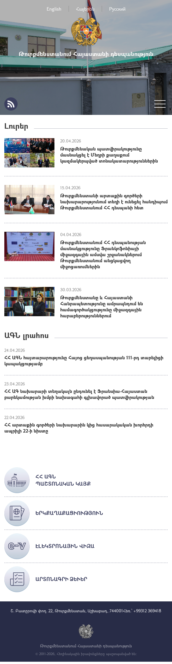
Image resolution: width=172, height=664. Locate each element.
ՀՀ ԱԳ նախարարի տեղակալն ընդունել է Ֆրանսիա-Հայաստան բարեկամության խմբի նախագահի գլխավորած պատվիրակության (79, 394)
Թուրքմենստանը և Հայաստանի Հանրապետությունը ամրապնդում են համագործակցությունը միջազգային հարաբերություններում (101, 306)
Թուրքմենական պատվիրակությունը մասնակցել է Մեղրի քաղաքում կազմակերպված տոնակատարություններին (109, 155)
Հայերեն (85, 9)
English (54, 9)
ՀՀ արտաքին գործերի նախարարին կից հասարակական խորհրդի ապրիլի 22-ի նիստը (78, 428)
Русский (117, 9)
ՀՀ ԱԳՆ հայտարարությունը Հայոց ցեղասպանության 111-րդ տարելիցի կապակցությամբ (83, 360)
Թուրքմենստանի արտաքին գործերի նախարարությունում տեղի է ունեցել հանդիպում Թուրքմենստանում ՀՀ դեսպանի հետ (114, 201)
